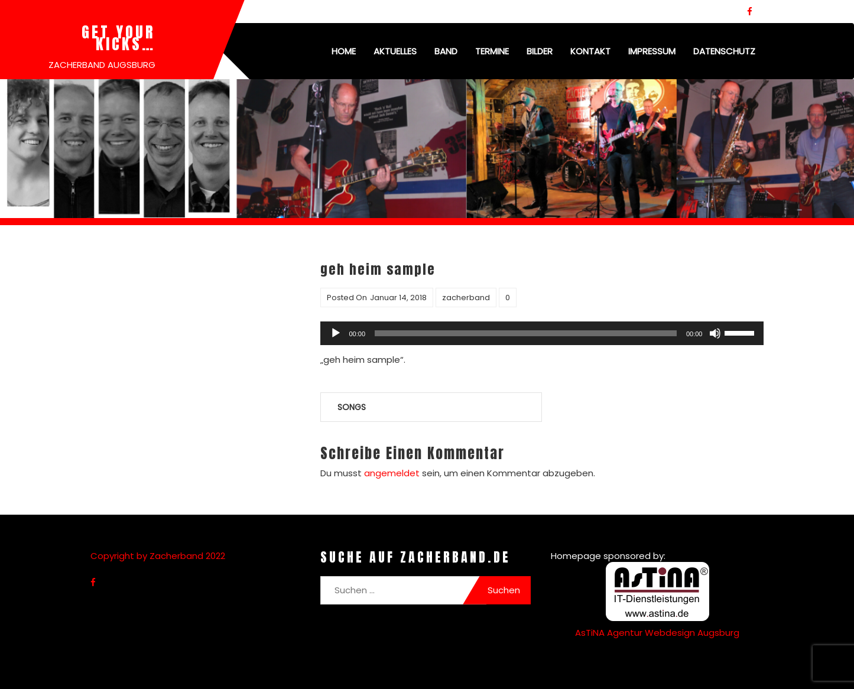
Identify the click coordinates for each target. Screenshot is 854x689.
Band (445, 51)
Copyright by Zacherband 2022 (157, 556)
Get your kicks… (118, 38)
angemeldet (392, 473)
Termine (492, 51)
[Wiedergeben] (336, 333)
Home (344, 51)
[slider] (526, 333)
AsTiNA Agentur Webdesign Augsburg (657, 632)
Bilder (540, 51)
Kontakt (590, 51)
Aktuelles (395, 51)
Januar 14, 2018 (398, 297)
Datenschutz (724, 51)
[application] (542, 333)
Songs (351, 407)
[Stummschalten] (715, 333)
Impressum (652, 51)
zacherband (466, 297)
